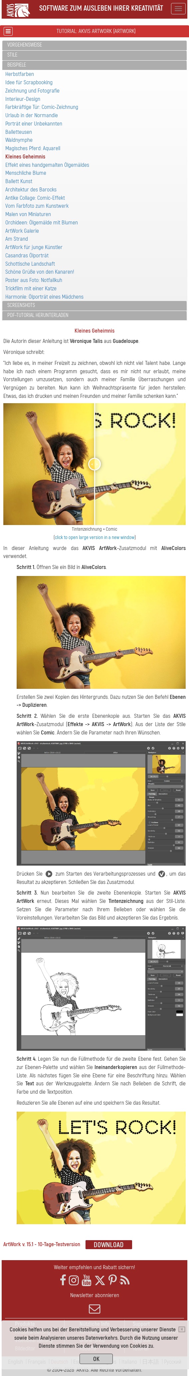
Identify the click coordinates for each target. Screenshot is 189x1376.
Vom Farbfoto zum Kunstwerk (37, 205)
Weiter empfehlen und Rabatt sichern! (94, 1267)
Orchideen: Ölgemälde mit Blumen (41, 222)
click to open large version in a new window (94, 537)
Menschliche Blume (25, 172)
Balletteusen (18, 132)
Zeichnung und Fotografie (32, 90)
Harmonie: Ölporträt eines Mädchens (44, 296)
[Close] (181, 1329)
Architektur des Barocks (31, 189)
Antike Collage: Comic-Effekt (35, 197)
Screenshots (21, 305)
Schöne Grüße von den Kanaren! (39, 271)
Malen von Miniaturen (28, 214)
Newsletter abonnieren (94, 1303)
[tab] (94, 45)
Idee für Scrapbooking (29, 82)
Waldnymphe (19, 140)
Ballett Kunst (18, 181)
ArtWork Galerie (22, 230)
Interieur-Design (22, 99)
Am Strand (16, 238)
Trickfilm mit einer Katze (31, 288)
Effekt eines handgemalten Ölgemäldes (47, 164)
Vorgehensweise (24, 45)
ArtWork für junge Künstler (34, 247)
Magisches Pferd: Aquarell (32, 148)
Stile (12, 55)
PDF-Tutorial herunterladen (38, 315)
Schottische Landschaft (30, 263)
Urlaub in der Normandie (31, 115)
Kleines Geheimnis (25, 156)
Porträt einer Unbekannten (33, 123)
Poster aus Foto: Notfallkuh (33, 280)
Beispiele (16, 65)
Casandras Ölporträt (27, 255)
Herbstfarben (19, 74)
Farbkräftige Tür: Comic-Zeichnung (41, 107)
